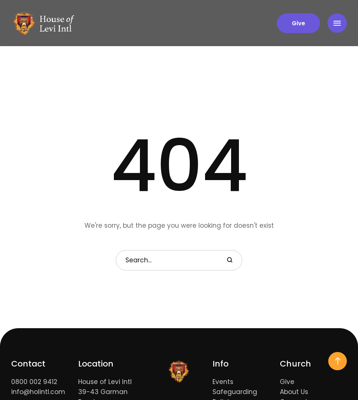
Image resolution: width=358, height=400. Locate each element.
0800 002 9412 (34, 381)
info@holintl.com (38, 391)
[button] (298, 23)
